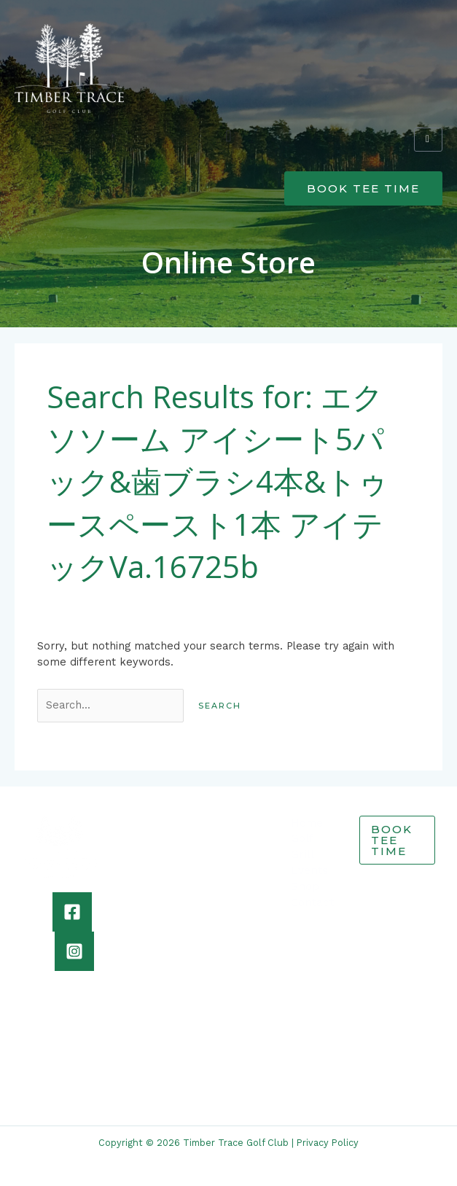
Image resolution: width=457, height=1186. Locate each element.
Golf (302, 838)
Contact (312, 902)
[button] (228, 137)
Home (307, 823)
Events (309, 870)
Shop (305, 886)
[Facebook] (72, 912)
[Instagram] (74, 951)
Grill (302, 854)
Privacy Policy (328, 1142)
